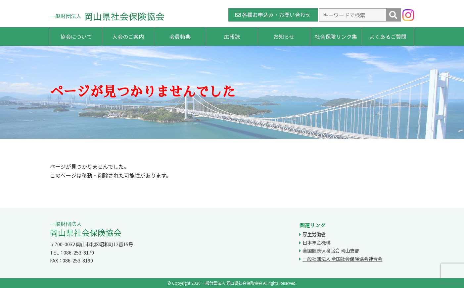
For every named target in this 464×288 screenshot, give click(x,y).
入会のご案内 (128, 36)
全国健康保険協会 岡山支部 (330, 250)
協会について (76, 36)
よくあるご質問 (387, 36)
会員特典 (180, 36)
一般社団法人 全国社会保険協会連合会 (342, 258)
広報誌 (232, 36)
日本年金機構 (316, 242)
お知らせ (284, 36)
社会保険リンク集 (336, 36)
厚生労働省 (314, 234)
